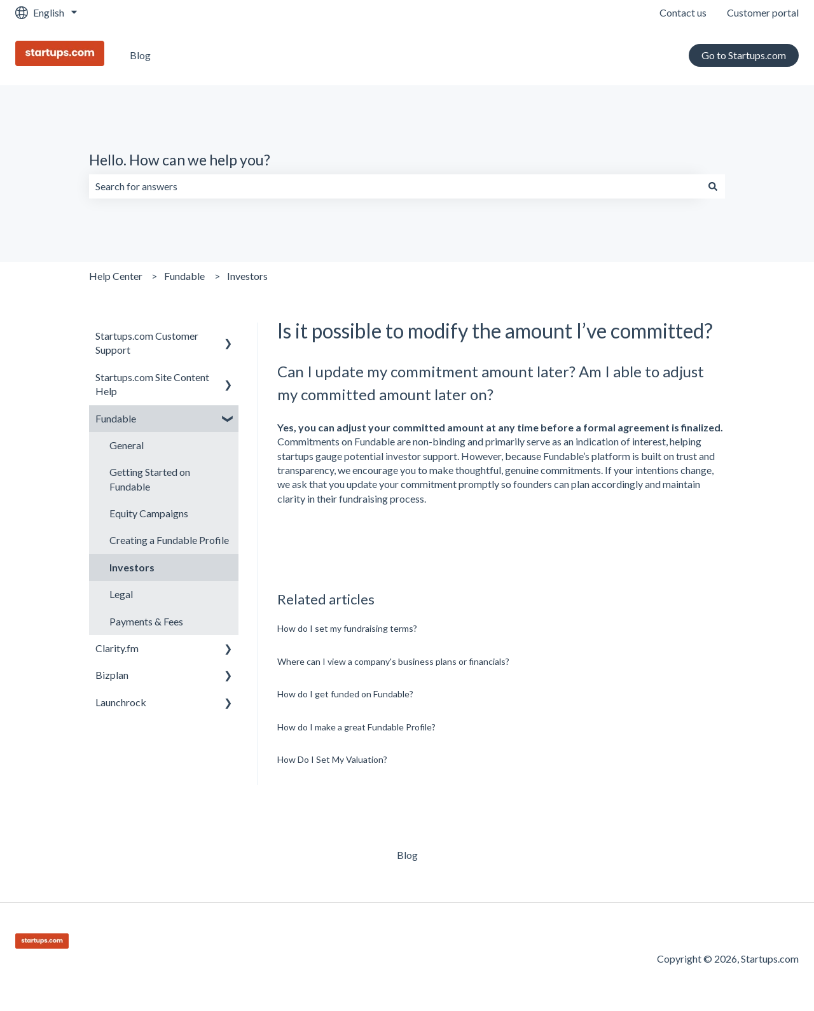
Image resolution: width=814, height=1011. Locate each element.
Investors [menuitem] (132, 567)
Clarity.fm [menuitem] (117, 648)
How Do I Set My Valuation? (332, 759)
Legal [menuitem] (121, 594)
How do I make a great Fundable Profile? (356, 727)
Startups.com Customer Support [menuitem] (146, 343)
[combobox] (395, 186)
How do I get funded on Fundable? (345, 693)
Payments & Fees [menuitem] (146, 621)
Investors (247, 276)
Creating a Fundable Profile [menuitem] (169, 540)
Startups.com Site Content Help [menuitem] (152, 384)
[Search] (713, 186)
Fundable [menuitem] (115, 418)
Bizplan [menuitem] (111, 675)
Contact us (683, 12)
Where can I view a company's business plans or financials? (393, 661)
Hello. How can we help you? (179, 160)
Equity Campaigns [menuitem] (148, 513)
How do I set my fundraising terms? (347, 628)
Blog (140, 55)
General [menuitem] (126, 445)
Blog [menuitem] (407, 855)
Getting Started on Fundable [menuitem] (149, 479)
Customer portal (763, 12)
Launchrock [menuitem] (120, 702)
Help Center (115, 276)
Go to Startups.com (743, 55)
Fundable (184, 276)
